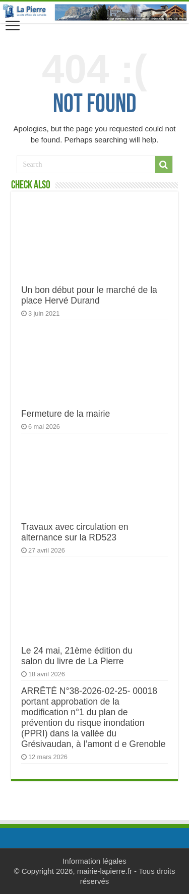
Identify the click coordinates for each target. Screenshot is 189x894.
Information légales (94, 861)
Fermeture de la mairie (65, 414)
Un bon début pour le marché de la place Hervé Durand (89, 295)
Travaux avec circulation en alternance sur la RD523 (75, 532)
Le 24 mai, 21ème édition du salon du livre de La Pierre (77, 655)
